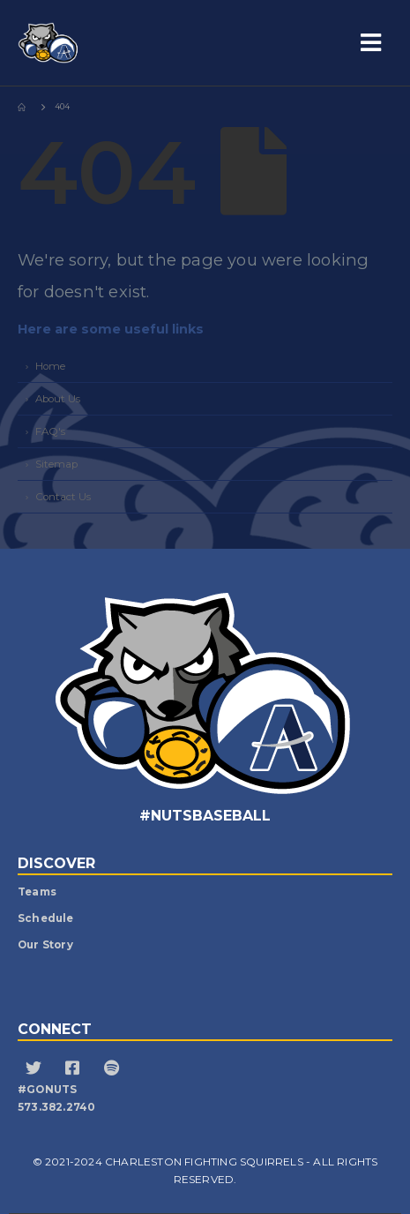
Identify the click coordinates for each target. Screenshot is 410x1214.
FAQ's (50, 431)
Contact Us (63, 497)
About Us (57, 399)
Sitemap (56, 464)
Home (50, 366)
